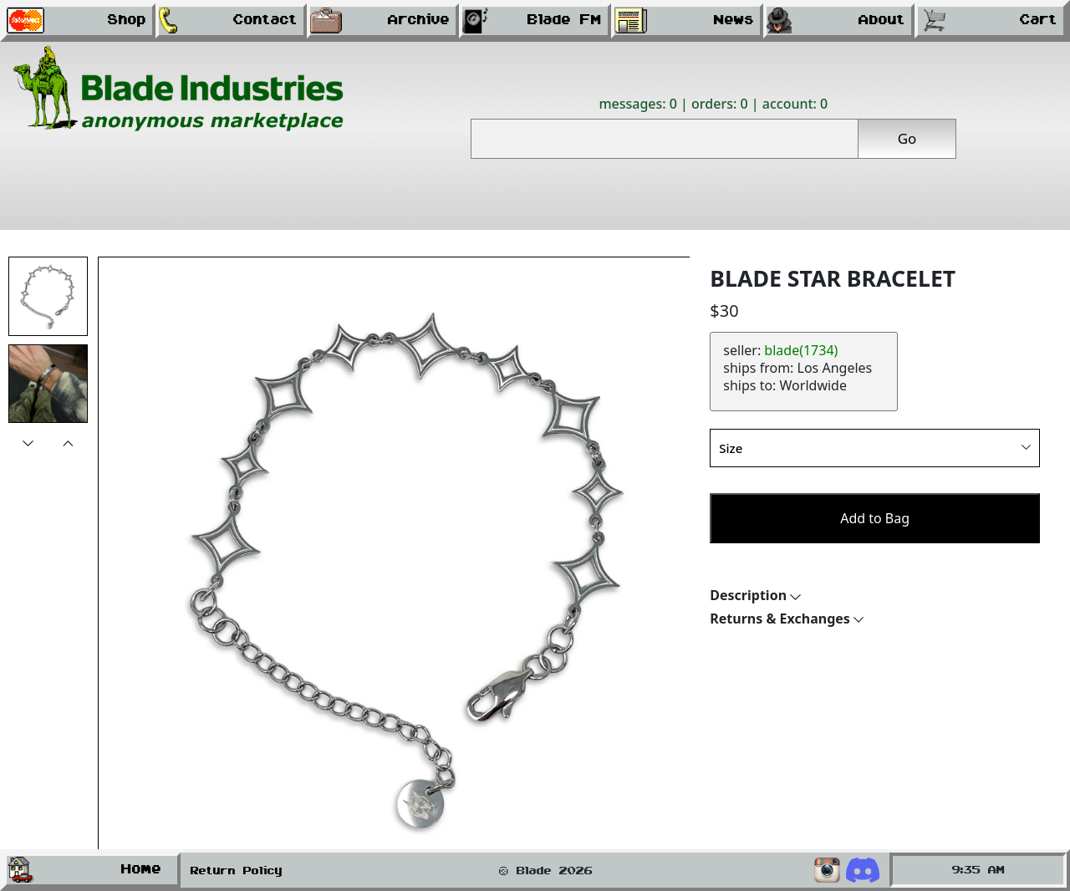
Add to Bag (875, 518)
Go (907, 138)
